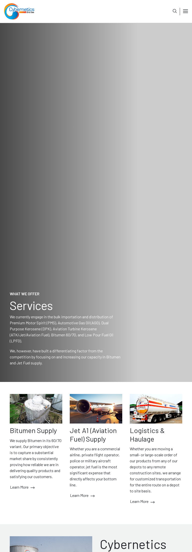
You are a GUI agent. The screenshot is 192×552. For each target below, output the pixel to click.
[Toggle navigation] (184, 11)
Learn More (22, 487)
